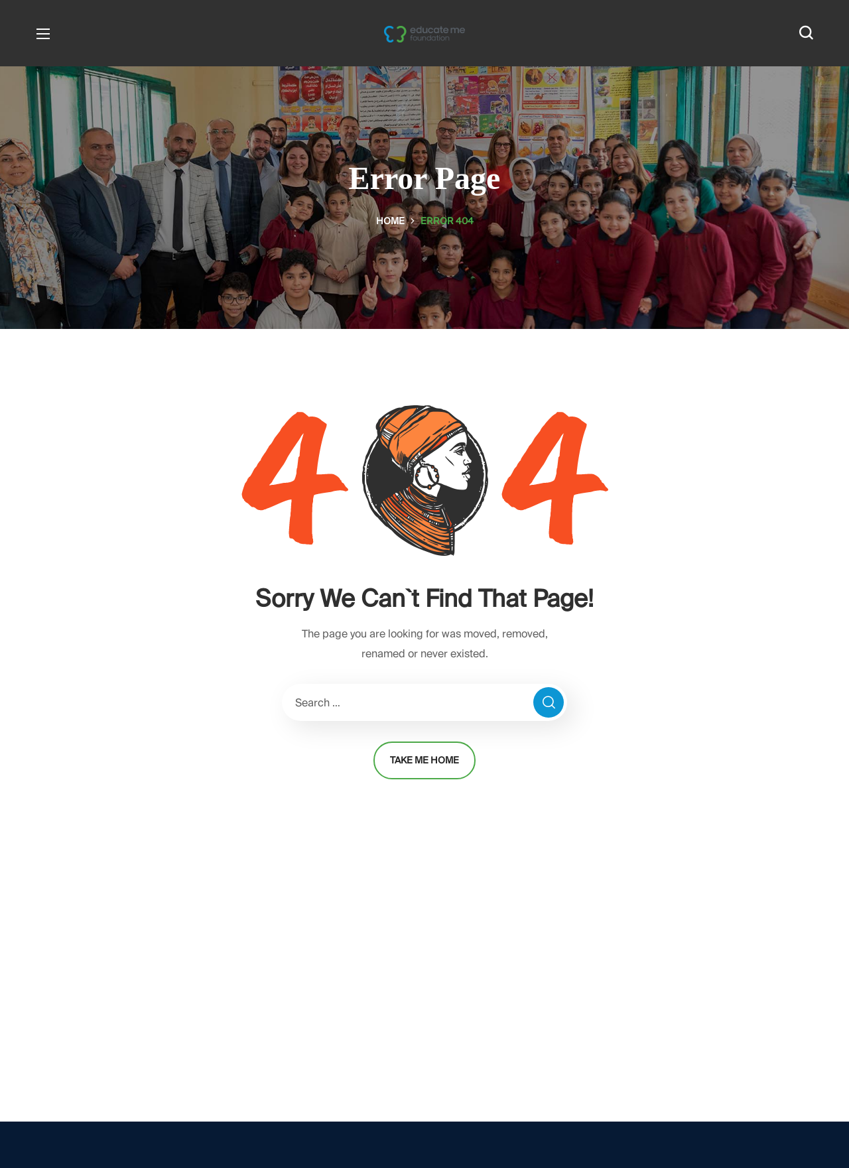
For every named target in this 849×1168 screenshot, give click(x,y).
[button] (806, 33)
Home (390, 221)
